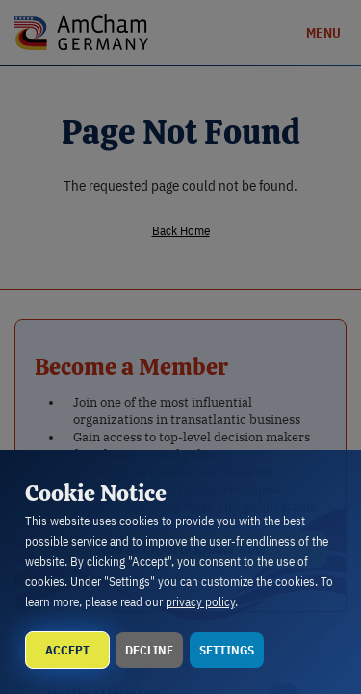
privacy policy (200, 602)
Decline (149, 650)
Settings (226, 650)
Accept (67, 650)
